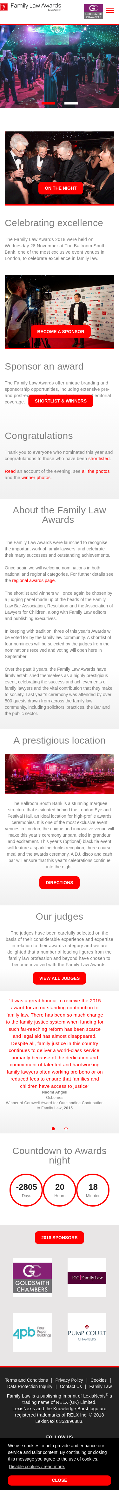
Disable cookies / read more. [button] (37, 1466)
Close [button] (59, 1480)
